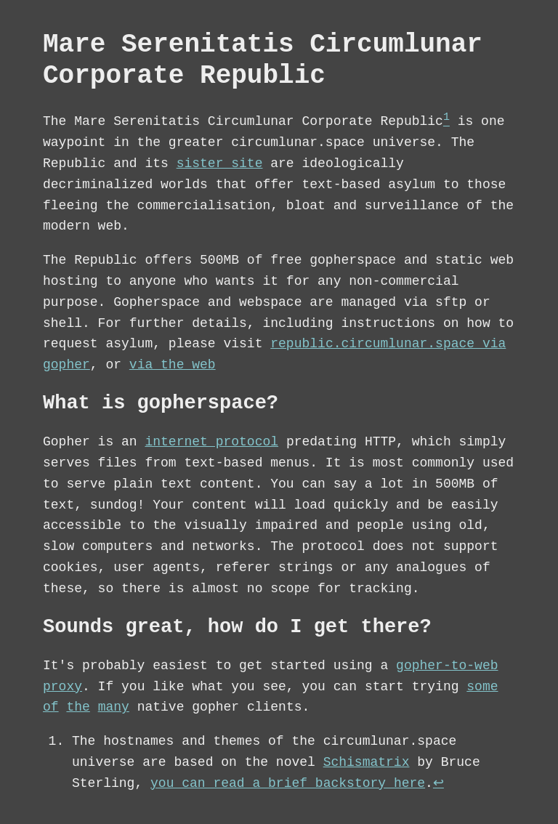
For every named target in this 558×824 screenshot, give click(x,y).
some (482, 687)
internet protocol (211, 442)
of (51, 707)
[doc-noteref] (446, 122)
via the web (172, 365)
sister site (220, 164)
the (77, 707)
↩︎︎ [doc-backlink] (438, 784)
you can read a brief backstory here (287, 784)
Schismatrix (366, 763)
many (113, 707)
